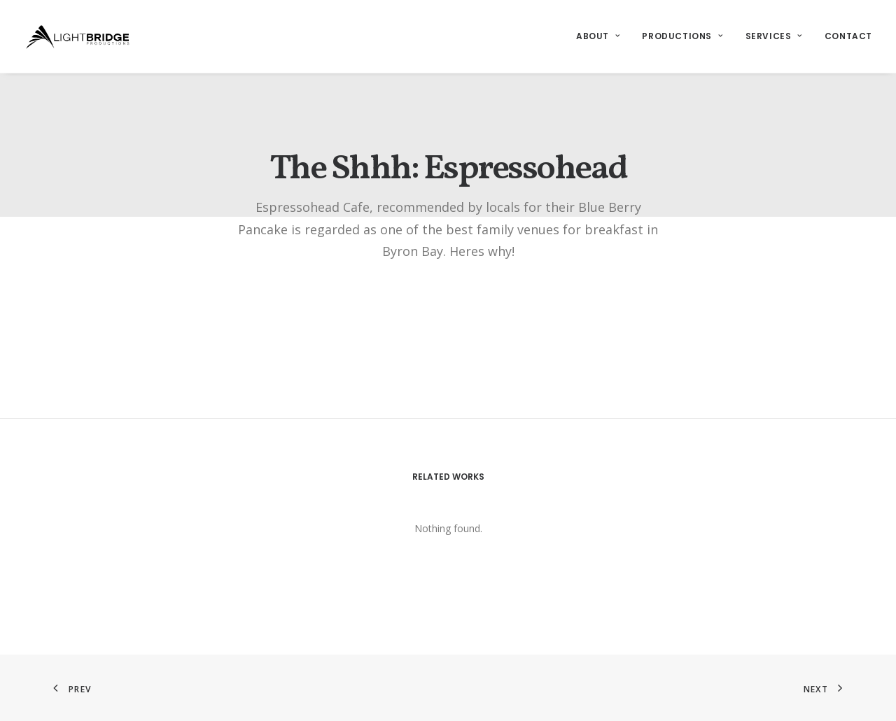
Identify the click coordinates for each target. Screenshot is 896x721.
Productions (682, 36)
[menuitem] (602, 36)
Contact (848, 36)
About (598, 36)
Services (774, 36)
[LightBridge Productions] (78, 36)
